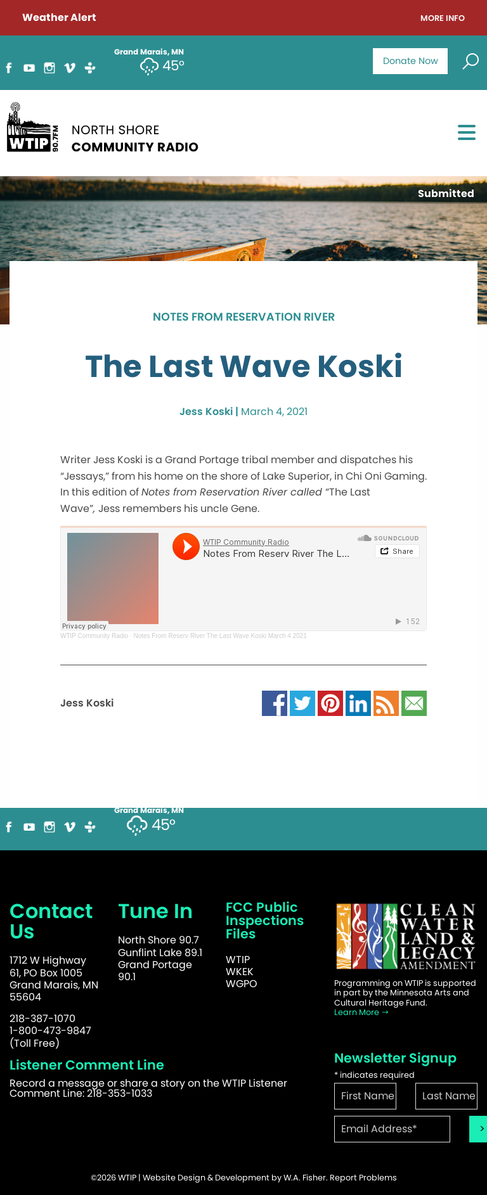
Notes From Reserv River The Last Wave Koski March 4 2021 (219, 635)
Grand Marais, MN (149, 810)
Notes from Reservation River (244, 317)
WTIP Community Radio (94, 635)
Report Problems (363, 1177)
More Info (442, 19)
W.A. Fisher (304, 1177)
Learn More (361, 1012)
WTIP (238, 959)
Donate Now (410, 60)
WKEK (240, 971)
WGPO (241, 983)
